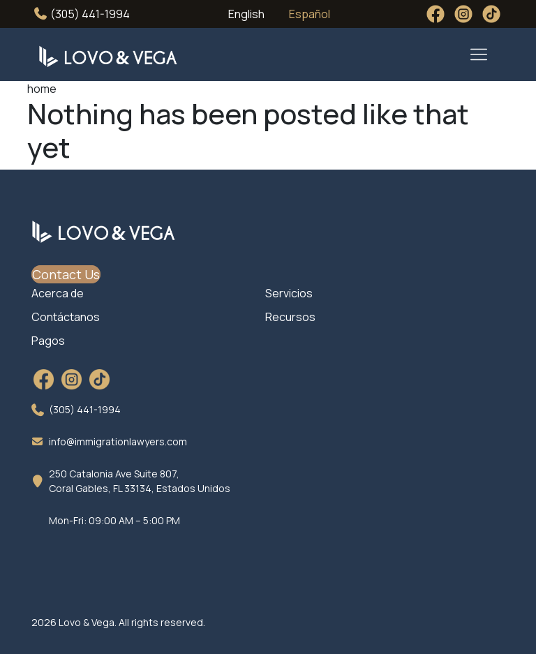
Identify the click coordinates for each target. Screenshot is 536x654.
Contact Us (66, 274)
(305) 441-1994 (82, 14)
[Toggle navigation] (479, 54)
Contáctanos (65, 317)
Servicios (289, 293)
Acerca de (57, 293)
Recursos (290, 317)
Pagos (48, 340)
